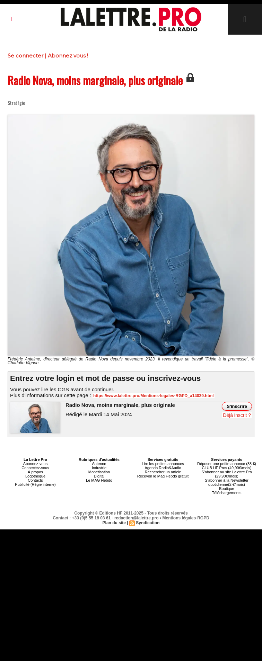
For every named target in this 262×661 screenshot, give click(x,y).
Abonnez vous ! (68, 55)
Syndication (147, 522)
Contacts (35, 480)
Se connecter (25, 55)
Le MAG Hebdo (99, 480)
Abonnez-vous (35, 464)
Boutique (226, 488)
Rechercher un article (163, 472)
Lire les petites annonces (163, 464)
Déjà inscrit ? (237, 415)
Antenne (99, 464)
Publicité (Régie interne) (35, 484)
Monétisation (99, 472)
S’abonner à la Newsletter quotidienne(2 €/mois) (226, 482)
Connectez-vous (35, 468)
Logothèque (35, 476)
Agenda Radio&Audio (163, 468)
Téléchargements (227, 493)
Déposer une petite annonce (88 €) (226, 464)
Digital (99, 476)
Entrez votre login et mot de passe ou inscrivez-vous (105, 378)
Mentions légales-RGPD (186, 518)
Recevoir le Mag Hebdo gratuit (163, 476)
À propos (35, 472)
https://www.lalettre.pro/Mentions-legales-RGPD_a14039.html (153, 395)
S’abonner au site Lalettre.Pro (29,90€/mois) (226, 474)
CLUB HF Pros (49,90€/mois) (226, 468)
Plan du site (114, 522)
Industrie (99, 468)
